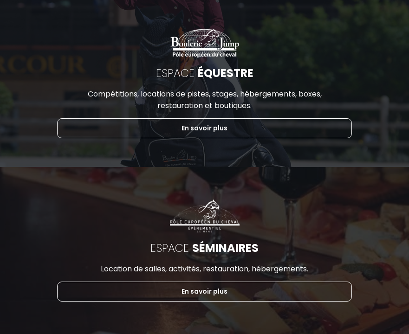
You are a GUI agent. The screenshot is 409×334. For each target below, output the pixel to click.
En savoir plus (204, 128)
